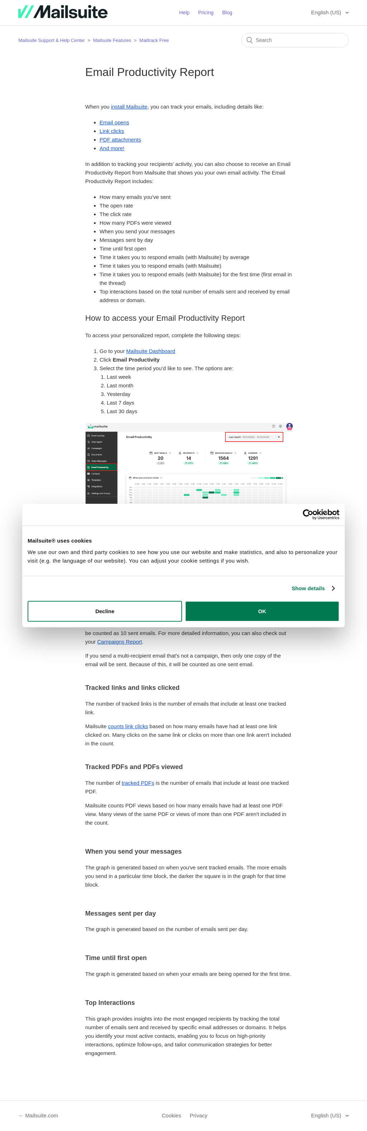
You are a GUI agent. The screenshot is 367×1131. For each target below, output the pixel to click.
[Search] (295, 40)
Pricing (206, 12)
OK (262, 611)
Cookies (171, 1115)
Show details (308, 588)
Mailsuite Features (112, 40)
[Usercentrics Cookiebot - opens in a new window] (308, 514)
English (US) (327, 12)
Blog (227, 12)
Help (184, 12)
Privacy (199, 1115)
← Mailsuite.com (38, 1115)
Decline (104, 611)
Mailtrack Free (154, 40)
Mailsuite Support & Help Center (51, 40)
